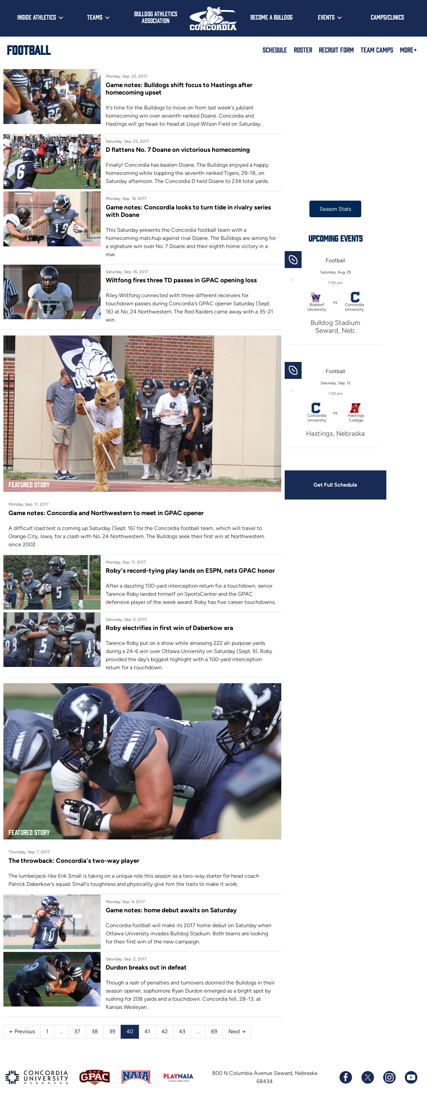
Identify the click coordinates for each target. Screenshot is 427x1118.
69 (214, 1042)
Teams (94, 17)
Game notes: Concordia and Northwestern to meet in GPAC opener (106, 510)
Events (326, 17)
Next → (237, 1042)
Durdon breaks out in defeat (144, 978)
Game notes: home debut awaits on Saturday (169, 921)
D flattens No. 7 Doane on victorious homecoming (176, 150)
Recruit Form (336, 49)
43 (182, 1042)
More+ (408, 49)
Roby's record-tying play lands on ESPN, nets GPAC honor (179, 572)
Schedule (275, 49)
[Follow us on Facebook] (346, 1088)
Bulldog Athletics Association (155, 17)
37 (77, 1042)
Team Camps (377, 49)
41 (147, 1042)
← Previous (22, 1042)
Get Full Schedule (331, 485)
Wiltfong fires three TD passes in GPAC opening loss (179, 280)
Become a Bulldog (271, 17)
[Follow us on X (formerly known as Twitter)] (367, 1088)
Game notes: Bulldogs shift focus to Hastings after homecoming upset (177, 88)
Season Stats (331, 209)
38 (95, 1042)
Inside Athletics (36, 17)
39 (112, 1042)
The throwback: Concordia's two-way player (73, 871)
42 (164, 1042)
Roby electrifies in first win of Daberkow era (167, 641)
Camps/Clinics (387, 17)
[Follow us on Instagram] (389, 1088)
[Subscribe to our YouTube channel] (411, 1088)
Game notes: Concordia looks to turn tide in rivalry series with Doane (186, 211)
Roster (303, 49)
